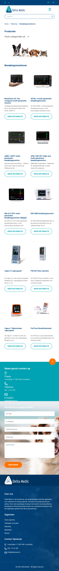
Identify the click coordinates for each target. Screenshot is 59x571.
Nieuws (7, 532)
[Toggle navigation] (49, 9)
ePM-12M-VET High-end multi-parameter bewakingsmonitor (40, 158)
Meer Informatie (15, 116)
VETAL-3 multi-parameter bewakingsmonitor (41, 100)
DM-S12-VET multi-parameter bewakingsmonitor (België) (16, 215)
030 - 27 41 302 (9, 389)
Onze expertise (9, 519)
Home (6, 24)
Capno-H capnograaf (12, 270)
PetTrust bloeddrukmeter (41, 327)
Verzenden (13, 464)
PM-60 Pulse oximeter (39, 270)
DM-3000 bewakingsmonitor (42, 213)
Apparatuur (8, 529)
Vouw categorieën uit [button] (16, 36)
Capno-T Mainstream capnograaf (13, 328)
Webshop (14, 24)
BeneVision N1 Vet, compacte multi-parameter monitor (16, 100)
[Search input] (28, 16)
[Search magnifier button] (52, 16)
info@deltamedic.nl (10, 400)
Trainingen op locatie (11, 522)
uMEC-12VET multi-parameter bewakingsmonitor (16, 157)
